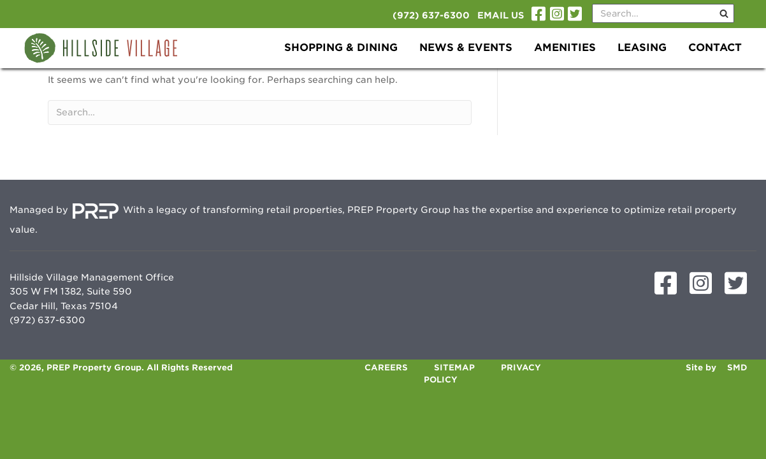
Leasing (642, 47)
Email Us (500, 15)
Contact (715, 47)
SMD (737, 367)
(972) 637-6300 (431, 15)
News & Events (465, 47)
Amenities (565, 47)
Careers (386, 367)
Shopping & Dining (341, 47)
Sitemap (454, 367)
